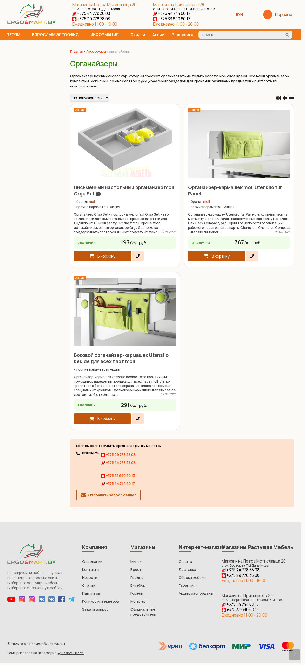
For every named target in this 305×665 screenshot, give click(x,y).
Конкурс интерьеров (100, 601)
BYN (241, 14)
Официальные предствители (143, 612)
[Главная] (31, 22)
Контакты (90, 569)
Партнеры (91, 593)
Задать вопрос (95, 609)
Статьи (88, 585)
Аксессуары (96, 51)
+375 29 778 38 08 (91, 18)
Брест (136, 569)
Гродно (136, 577)
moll (92, 201)
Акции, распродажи (196, 593)
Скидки (137, 34)
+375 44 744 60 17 (171, 13)
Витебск (137, 585)
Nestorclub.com (72, 653)
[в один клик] (138, 256)
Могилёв (137, 601)
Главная (76, 51)
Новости (89, 577)
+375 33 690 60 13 (171, 18)
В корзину (106, 256)
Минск (135, 561)
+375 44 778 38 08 (91, 13)
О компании (92, 561)
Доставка (187, 569)
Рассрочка (182, 34)
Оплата (185, 561)
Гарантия (187, 585)
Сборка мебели (192, 577)
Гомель (136, 593)
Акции (158, 34)
